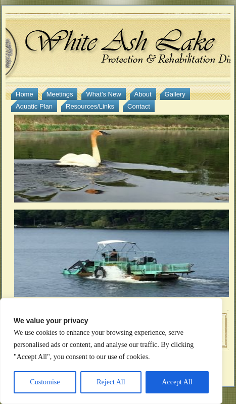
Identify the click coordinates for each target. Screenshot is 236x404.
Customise (45, 382)
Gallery (175, 94)
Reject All (111, 382)
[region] (111, 351)
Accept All (177, 382)
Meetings (59, 94)
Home (24, 94)
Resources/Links (90, 106)
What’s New (103, 94)
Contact (138, 106)
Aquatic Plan (34, 106)
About (143, 94)
